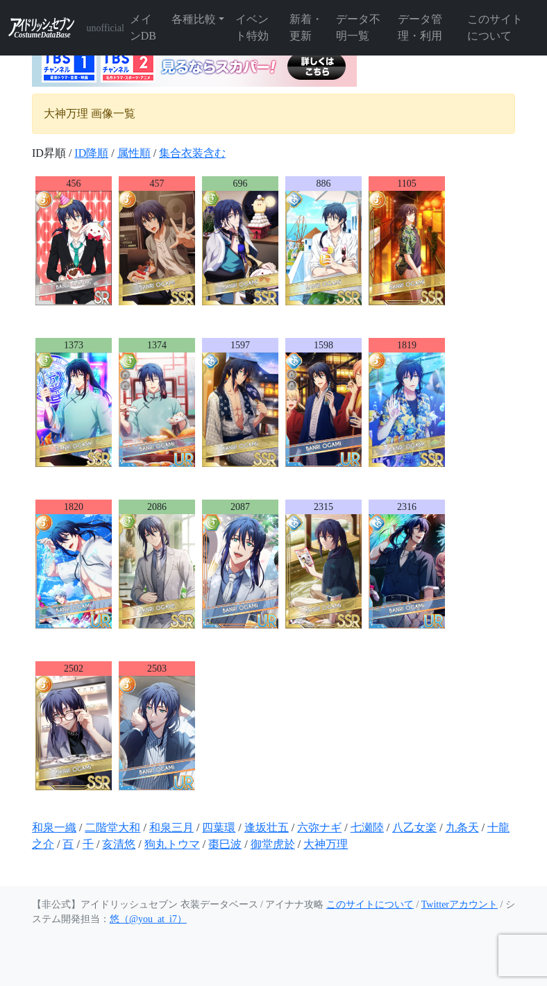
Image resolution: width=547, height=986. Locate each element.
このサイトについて (495, 27)
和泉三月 (171, 827)
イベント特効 (252, 27)
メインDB (143, 27)
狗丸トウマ (172, 844)
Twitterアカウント (459, 904)
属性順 (134, 153)
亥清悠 (118, 844)
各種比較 (193, 19)
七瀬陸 (367, 827)
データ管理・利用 (420, 27)
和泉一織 (54, 827)
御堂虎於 (273, 844)
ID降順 (91, 153)
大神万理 (325, 844)
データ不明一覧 (358, 27)
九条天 (462, 827)
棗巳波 (225, 844)
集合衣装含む (192, 153)
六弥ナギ (319, 827)
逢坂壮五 (266, 827)
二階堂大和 (112, 827)
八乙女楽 (414, 827)
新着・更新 (306, 27)
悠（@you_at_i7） (148, 919)
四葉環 (218, 827)
